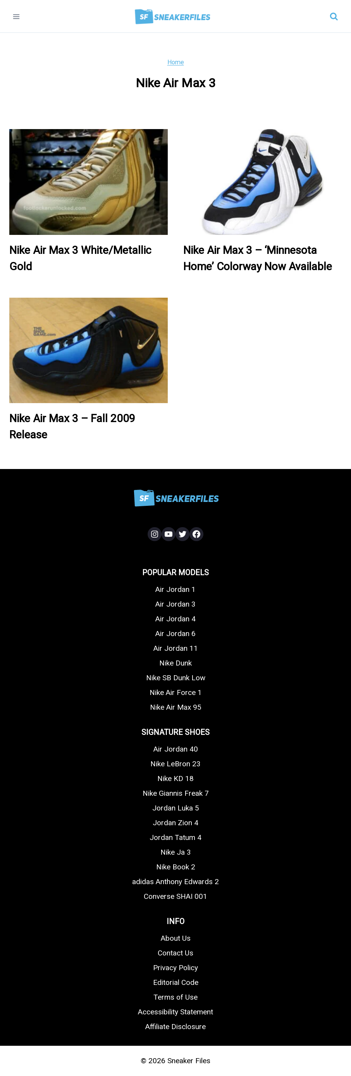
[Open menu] (16, 16)
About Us (176, 938)
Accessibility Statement (175, 1011)
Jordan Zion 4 (175, 822)
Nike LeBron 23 (175, 763)
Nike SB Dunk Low (175, 677)
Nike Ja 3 (175, 852)
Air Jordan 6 (175, 633)
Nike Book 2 (175, 866)
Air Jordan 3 (175, 604)
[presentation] (88, 182)
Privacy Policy (175, 967)
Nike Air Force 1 (176, 692)
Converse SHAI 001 (175, 896)
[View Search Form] (334, 16)
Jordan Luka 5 (175, 808)
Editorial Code (175, 982)
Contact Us (175, 952)
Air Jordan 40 (175, 749)
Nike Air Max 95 (175, 707)
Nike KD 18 (175, 778)
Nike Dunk (175, 663)
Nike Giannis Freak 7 (176, 793)
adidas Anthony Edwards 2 (175, 881)
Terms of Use (175, 997)
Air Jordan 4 (175, 618)
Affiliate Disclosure (175, 1026)
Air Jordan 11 (175, 648)
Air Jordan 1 (175, 589)
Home (175, 62)
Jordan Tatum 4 (175, 837)
